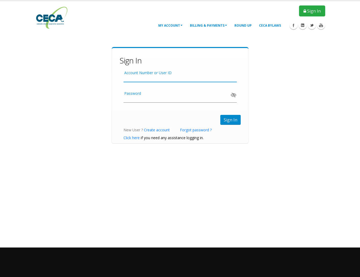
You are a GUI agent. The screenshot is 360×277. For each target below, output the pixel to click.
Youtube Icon (321, 25)
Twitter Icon (312, 25)
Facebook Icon (293, 25)
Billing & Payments (208, 25)
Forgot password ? (196, 129)
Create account (157, 129)
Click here (131, 137)
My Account (170, 25)
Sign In (312, 11)
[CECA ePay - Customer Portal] (52, 18)
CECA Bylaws (270, 25)
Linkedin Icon (303, 25)
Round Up (243, 25)
